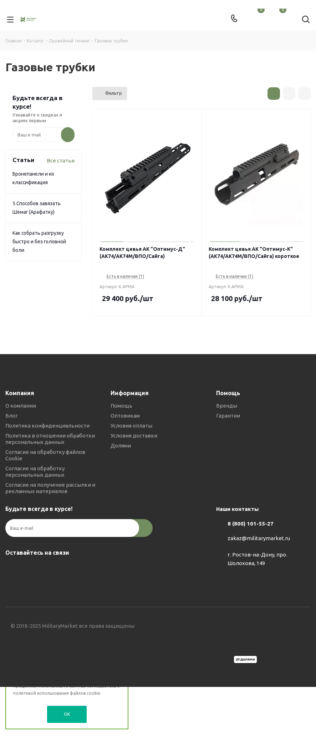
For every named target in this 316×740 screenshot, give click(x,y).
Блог (11, 416)
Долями (121, 446)
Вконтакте (12, 569)
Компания (19, 393)
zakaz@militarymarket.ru (259, 538)
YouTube (48, 569)
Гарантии (228, 416)
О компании (20, 406)
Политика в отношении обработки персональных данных (50, 439)
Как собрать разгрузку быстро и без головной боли (39, 241)
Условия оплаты (131, 426)
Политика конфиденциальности (47, 426)
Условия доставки (134, 436)
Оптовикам (125, 416)
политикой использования (41, 693)
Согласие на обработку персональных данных (35, 471)
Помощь (121, 406)
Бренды (226, 406)
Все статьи (61, 160)
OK (67, 713)
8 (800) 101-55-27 (251, 524)
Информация (130, 393)
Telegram (30, 569)
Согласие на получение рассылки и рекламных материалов (50, 488)
